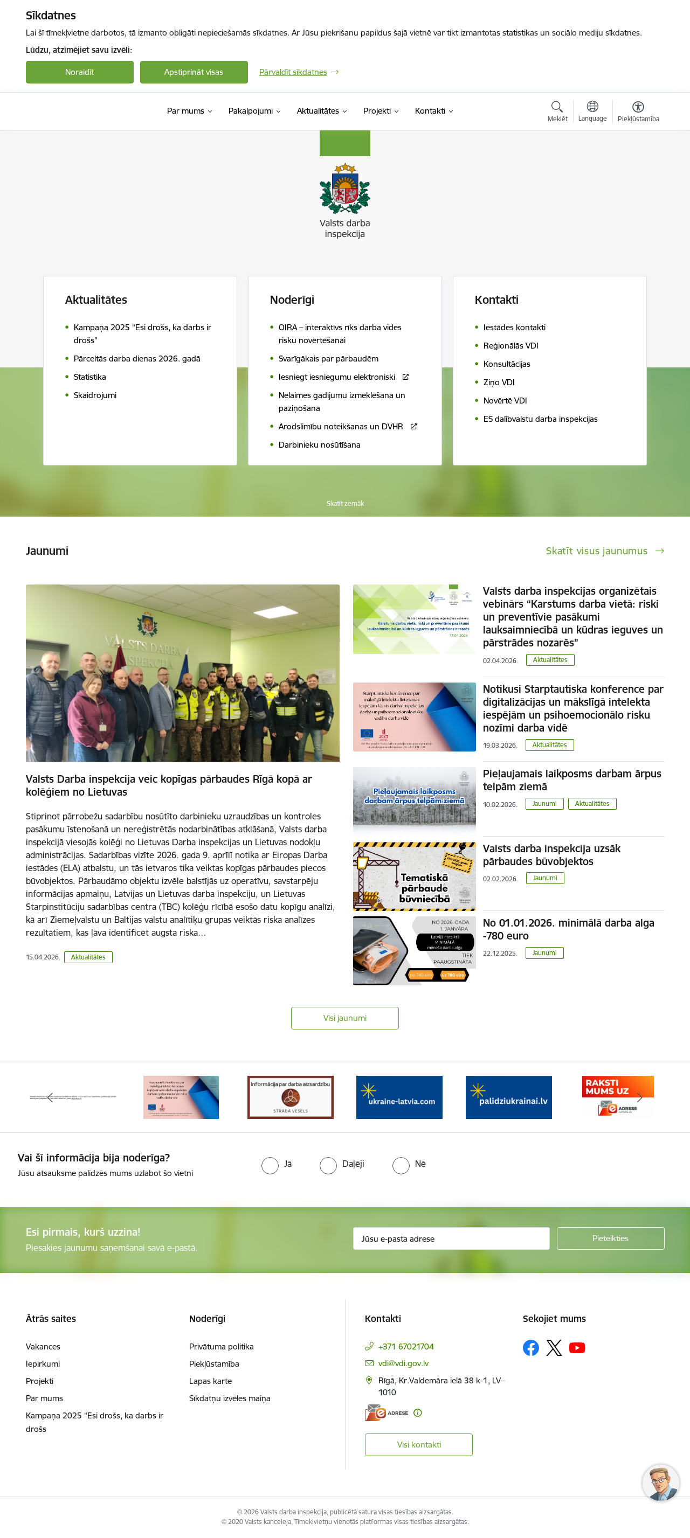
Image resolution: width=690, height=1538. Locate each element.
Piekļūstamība (214, 1364)
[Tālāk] (640, 1097)
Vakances (43, 1346)
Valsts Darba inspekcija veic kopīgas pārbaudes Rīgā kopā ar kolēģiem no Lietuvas (169, 785)
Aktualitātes (96, 300)
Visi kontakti (419, 1444)
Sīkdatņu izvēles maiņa (230, 1398)
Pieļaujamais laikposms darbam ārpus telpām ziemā (572, 780)
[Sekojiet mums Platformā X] (554, 1348)
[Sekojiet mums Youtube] (577, 1347)
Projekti (39, 1381)
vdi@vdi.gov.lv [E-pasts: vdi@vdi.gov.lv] (403, 1363)
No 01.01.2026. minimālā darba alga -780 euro (568, 929)
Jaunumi (545, 803)
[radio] (276, 1163)
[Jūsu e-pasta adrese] (451, 1238)
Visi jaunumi (345, 1018)
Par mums (44, 1398)
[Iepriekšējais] (51, 1097)
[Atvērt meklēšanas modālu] (557, 113)
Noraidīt (79, 72)
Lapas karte (210, 1381)
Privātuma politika (221, 1346)
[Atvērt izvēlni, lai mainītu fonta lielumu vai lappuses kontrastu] (638, 113)
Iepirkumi (43, 1364)
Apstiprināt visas (193, 72)
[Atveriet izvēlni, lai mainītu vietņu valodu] (592, 112)
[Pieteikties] (611, 1238)
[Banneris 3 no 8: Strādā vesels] (290, 1096)
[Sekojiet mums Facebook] (531, 1348)
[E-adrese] (386, 1413)
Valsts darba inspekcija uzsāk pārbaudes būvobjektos (551, 855)
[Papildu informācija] (417, 1413)
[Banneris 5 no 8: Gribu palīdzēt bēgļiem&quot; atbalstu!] (509, 1096)
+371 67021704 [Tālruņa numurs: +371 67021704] (406, 1346)
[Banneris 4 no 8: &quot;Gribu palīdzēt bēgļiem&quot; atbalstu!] (399, 1096)
